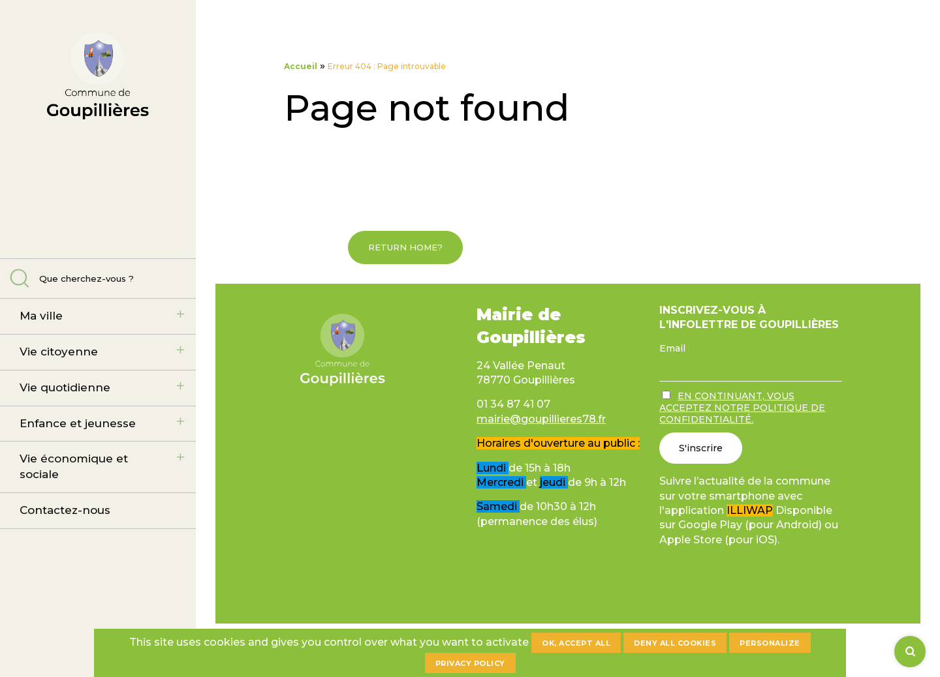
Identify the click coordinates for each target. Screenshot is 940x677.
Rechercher (19, 278)
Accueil (300, 66)
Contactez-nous (65, 510)
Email (672, 348)
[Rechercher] (910, 651)
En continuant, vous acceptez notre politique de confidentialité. (742, 407)
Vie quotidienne (65, 387)
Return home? (405, 247)
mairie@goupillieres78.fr (541, 419)
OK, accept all (576, 643)
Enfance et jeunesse (78, 423)
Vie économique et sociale (74, 466)
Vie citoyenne (59, 351)
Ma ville (41, 315)
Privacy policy (470, 663)
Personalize (770, 643)
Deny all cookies (675, 643)
